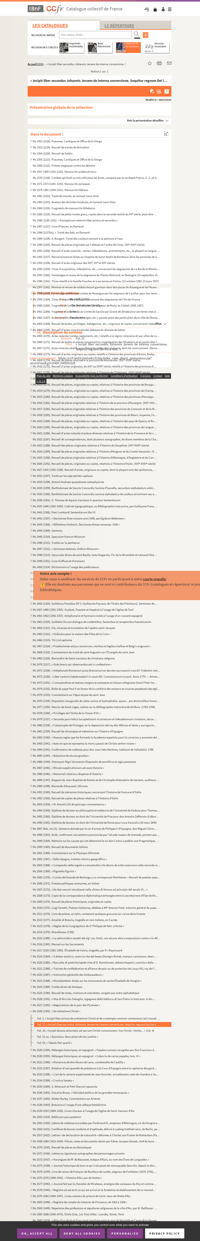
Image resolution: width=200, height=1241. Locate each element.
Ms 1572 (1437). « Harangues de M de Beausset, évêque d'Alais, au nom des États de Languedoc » (91, 1159)
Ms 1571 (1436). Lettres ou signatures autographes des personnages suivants (79, 1153)
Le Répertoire (119, 25)
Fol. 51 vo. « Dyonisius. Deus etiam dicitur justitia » (67, 1036)
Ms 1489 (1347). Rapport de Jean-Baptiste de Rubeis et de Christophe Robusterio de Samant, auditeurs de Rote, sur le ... (96, 780)
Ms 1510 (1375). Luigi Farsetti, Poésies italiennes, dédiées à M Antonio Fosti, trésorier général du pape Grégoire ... (96, 908)
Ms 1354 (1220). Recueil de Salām (53, 153)
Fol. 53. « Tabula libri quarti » (54, 1043)
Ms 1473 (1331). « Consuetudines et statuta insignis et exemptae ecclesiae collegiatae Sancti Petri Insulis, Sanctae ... (95, 682)
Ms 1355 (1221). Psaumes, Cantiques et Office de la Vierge (67, 159)
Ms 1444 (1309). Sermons (47, 530)
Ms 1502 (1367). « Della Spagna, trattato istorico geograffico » (70, 859)
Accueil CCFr (36, 64)
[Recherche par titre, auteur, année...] (95, 35)
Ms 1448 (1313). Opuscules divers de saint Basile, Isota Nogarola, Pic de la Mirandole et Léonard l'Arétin (95, 555)
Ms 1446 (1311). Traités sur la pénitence (56, 543)
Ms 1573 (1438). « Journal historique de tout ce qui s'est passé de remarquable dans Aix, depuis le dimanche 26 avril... (95, 1165)
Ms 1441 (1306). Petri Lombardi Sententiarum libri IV (64, 512)
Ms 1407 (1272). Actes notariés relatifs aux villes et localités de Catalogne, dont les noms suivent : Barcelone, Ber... (96, 348)
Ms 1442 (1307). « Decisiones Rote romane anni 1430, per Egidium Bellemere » (79, 518)
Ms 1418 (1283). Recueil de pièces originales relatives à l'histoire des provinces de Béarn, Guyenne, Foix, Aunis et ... (95, 415)
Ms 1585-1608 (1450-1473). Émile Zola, (78, 1214)
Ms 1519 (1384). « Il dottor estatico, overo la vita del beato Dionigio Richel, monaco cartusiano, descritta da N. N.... (95, 956)
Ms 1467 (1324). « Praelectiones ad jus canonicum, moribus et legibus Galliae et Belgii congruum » (92, 646)
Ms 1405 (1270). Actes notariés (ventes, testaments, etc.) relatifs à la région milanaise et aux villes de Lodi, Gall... (96, 336)
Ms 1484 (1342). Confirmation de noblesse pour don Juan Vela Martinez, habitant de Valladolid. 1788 (93, 749)
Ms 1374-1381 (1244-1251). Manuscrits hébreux (60, 190)
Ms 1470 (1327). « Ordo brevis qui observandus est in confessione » (72, 664)
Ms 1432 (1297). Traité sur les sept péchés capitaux (63, 476)
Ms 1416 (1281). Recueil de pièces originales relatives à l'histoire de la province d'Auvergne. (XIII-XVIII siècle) (95, 403)
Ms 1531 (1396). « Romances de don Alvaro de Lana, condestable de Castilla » (79, 1062)
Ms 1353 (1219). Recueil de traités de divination (61, 147)
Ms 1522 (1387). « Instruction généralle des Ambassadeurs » (68, 974)
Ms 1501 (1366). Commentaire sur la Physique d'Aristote (66, 853)
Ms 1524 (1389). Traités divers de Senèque (57, 987)
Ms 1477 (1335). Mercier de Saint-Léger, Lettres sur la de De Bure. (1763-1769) (94, 707)
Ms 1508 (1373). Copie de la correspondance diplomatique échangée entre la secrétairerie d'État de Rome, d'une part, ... (96, 895)
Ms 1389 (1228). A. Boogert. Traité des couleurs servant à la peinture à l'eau (78, 238)
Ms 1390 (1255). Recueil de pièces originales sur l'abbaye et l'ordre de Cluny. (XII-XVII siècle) (89, 245)
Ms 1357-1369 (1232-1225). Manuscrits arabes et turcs (64, 171)
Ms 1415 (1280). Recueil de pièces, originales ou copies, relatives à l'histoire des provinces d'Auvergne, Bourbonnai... (95, 397)
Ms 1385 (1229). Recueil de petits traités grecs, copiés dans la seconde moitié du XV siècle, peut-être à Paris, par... (95, 214)
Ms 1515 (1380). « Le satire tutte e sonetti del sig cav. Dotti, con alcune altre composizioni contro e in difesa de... (96, 938)
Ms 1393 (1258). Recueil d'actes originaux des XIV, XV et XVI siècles (74, 263)
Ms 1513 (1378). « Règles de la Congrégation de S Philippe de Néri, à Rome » (78, 926)
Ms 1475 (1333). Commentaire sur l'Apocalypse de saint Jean (69, 695)
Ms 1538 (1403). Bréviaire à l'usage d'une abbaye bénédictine (69, 1105)
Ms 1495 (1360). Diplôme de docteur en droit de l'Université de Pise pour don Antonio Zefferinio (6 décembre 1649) (96, 816)
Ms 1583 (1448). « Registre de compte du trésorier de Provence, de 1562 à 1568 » (80, 1202)
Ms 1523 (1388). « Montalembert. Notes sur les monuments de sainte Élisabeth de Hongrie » (87, 981)
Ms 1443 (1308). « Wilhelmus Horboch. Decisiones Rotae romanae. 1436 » (76, 524)
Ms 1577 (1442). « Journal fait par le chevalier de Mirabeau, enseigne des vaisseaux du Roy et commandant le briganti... (95, 1184)
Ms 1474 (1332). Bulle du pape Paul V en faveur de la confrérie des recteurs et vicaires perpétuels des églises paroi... (96, 689)
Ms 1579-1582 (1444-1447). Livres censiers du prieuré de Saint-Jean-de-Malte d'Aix (82, 1196)
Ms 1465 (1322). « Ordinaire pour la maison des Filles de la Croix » (72, 634)
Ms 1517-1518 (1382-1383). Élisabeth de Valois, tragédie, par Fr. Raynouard (77, 950)
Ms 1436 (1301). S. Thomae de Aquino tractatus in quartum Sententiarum (76, 500)
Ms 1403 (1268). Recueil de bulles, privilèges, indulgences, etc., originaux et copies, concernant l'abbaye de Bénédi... (96, 324)
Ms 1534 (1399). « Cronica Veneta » (53, 1080)
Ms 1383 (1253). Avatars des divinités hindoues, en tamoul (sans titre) (74, 202)
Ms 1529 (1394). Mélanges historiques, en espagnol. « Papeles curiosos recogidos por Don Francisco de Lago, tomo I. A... (95, 1050)
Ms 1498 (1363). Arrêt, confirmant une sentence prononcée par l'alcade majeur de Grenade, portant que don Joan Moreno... (96, 835)
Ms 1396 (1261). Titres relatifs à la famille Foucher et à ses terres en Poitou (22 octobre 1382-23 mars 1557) (96, 281)
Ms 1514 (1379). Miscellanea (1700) (53, 932)
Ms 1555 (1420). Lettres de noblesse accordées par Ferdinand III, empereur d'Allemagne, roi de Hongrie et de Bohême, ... (96, 1123)
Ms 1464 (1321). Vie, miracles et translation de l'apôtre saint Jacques (74, 628)
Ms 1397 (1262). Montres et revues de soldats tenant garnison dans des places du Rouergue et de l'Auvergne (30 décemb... (96, 287)
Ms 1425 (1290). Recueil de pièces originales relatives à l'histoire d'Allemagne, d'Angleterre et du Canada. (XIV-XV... (95, 457)
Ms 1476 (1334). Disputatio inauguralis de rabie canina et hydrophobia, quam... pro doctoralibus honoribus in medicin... (96, 701)
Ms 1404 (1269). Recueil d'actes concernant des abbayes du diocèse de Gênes (79, 330)
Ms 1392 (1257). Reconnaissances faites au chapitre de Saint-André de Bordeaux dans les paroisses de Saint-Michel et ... (96, 257)
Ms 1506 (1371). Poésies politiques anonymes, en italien (66, 883)
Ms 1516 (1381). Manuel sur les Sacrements (58, 944)
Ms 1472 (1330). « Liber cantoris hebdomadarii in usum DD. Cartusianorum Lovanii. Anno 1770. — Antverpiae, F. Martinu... (96, 676)
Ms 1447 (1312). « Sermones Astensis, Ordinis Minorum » (66, 549)
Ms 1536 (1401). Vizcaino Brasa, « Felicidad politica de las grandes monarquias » (81, 1092)
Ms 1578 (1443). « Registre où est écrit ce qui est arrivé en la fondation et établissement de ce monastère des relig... (95, 1190)
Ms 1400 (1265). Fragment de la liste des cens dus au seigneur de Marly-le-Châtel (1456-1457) (88, 305)
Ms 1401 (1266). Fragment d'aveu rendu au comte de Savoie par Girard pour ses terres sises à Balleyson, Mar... (96, 311)
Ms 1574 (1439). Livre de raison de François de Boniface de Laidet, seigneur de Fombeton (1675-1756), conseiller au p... (95, 1171)
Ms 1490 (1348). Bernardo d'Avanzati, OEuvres (60, 786)
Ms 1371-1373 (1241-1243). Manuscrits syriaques (61, 184)
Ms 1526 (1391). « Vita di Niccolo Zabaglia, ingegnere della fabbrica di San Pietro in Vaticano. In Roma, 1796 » (95, 999)
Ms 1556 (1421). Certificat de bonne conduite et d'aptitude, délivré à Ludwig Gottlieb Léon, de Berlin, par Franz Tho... (96, 1129)
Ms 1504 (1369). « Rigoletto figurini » (54, 871)
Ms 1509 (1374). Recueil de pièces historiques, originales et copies (72, 901)
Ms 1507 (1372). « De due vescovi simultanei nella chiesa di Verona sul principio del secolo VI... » (90, 889)
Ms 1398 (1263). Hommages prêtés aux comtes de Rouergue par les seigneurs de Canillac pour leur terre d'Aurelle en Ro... (96, 293)
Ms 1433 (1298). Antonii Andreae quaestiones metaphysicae (68, 482)
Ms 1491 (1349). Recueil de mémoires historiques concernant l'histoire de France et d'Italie (87, 792)
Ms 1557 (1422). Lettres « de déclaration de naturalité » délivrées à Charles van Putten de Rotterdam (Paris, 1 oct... (96, 1135)
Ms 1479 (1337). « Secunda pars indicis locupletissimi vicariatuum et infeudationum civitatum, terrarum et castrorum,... (95, 719)
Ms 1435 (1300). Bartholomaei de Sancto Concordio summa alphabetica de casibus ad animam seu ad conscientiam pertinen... (95, 494)
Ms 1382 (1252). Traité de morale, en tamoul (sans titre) (66, 196)
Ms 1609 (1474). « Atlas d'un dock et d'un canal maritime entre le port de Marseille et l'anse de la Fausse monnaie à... (96, 1220)
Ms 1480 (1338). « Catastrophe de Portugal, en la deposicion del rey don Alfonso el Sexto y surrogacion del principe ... (95, 725)
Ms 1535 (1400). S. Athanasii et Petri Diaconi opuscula (65, 1086)
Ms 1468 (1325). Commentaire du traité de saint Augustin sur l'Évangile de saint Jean (84, 652)
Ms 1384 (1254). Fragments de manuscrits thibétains (64, 208)
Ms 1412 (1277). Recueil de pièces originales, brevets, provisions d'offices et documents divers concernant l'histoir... (95, 378)
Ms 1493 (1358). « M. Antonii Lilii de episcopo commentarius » (69, 804)
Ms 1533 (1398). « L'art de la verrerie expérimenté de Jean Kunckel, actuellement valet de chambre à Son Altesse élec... (96, 1074)
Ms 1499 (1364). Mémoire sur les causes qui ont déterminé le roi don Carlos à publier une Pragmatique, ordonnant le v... (96, 841)
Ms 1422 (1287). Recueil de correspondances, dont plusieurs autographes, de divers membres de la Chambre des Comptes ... (96, 439)
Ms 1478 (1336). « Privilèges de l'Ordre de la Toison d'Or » (67, 713)
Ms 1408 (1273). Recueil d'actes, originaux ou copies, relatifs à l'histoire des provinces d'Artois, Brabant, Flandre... (95, 354)
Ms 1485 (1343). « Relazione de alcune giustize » (61, 755)
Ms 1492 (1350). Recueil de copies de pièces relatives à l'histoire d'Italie (75, 798)
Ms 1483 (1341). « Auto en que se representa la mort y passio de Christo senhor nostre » (84, 743)
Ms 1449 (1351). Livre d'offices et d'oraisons (59, 561)
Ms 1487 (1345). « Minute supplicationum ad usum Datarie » (68, 768)
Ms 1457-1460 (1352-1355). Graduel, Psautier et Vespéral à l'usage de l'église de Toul (83, 609)
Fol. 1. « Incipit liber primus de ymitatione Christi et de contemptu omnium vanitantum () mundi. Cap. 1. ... (99, 1018)
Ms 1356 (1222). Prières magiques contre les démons (64, 165)
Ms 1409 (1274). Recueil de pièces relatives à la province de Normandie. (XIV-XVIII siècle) (87, 360)
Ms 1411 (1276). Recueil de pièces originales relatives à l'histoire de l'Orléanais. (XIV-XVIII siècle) (91, 372)
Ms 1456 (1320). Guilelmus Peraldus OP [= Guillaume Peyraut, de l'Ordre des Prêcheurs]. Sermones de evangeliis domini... (95, 603)
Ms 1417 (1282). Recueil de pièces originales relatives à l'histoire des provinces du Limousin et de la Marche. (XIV (95, 409)
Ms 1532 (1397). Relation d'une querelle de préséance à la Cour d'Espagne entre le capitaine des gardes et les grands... (95, 1068)
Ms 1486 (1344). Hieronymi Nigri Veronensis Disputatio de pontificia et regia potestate (84, 762)
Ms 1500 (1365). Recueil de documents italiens (60, 847)
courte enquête (154, 579)
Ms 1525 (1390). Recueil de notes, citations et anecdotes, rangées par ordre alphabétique (86, 993)
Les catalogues (50, 25)
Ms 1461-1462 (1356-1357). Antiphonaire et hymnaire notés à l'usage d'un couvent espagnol (88, 616)
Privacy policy (164, 1233)
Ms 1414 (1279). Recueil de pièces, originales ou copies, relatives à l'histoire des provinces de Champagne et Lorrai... (95, 390)
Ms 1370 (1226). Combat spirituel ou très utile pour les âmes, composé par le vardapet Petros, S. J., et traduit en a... (96, 178)
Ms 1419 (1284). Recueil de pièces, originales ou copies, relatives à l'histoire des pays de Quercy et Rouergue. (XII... (95, 421)
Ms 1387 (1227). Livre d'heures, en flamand (58, 226)
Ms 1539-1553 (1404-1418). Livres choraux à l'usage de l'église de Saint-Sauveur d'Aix (84, 1111)
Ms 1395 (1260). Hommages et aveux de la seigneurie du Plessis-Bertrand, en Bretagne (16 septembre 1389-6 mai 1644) (96, 275)
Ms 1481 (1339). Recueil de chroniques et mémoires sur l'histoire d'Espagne (78, 731)
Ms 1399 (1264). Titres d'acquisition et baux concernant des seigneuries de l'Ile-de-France (86, 299)
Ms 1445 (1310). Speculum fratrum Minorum (59, 536)
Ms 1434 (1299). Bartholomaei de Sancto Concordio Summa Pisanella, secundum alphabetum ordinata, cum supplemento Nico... (95, 488)
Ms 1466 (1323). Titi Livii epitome (52, 640)
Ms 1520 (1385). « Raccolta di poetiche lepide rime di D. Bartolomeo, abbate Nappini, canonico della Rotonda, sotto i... (95, 962)
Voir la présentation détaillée (145, 120)
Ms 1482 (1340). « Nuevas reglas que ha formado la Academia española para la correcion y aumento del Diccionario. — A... (96, 737)
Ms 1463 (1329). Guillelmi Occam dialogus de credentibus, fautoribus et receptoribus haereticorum (92, 622)
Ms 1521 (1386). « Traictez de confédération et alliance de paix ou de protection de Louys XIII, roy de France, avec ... (95, 968)
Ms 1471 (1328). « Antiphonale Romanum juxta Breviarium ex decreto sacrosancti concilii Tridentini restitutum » (96, 670)
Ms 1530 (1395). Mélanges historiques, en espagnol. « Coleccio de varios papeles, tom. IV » (86, 1056)
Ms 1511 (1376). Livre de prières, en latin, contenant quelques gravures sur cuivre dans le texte (89, 914)
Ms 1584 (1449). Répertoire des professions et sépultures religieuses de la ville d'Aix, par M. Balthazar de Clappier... (95, 1208)
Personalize (125, 1233)
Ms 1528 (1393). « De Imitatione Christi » (56, 1011)
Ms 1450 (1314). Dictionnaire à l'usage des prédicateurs (66, 567)
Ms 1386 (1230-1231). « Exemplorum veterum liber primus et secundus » (75, 220)
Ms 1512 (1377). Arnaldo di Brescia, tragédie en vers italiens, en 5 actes (75, 920)
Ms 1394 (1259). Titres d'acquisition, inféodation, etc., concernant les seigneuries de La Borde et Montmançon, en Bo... (96, 269)
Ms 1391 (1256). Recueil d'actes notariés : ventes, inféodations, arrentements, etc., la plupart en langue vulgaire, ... (96, 251)
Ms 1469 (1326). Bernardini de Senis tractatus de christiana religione (74, 658)
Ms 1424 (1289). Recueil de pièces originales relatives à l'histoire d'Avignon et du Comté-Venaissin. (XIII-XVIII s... (95, 451)
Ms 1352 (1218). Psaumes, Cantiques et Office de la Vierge (67, 141)
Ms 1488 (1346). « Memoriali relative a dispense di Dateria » (68, 774)
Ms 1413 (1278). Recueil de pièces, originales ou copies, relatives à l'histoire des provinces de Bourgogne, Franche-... (95, 384)
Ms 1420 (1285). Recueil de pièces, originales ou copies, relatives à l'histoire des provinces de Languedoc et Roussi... (95, 427)
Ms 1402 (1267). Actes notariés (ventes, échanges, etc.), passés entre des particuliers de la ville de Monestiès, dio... (96, 317)
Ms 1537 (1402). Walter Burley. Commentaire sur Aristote (66, 1098)
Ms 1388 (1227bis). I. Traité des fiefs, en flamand (61, 232)
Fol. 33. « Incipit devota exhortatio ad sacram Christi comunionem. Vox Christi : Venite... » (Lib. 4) (95, 1030)
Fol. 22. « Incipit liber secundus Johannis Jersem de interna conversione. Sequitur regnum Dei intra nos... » (99, 1024)
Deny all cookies (82, 1233)
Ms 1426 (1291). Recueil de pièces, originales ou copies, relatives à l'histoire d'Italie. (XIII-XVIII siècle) (94, 464)
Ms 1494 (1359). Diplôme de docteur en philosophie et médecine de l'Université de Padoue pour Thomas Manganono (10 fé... (96, 810)
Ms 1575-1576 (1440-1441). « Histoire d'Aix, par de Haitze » (67, 1178)
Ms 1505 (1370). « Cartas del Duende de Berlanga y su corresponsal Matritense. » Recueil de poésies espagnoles (96, 877)
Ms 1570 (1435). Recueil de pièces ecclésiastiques (62, 1147)
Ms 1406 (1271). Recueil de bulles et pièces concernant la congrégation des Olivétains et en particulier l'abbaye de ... (96, 342)
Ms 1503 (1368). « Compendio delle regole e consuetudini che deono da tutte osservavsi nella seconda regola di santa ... (96, 865)
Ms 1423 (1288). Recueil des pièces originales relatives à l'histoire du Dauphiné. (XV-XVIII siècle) (91, 445)
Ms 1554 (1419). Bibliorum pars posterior (57, 1117)
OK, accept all (37, 1233)
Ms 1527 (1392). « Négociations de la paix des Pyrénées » (66, 1005)
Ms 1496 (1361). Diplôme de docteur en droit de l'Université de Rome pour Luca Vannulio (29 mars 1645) (95, 822)
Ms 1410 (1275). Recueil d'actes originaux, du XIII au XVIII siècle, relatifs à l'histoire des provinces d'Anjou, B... (95, 366)
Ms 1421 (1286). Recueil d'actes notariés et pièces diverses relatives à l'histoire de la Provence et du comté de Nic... (95, 433)
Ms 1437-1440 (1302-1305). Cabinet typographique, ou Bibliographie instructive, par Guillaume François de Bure (95, 506)
